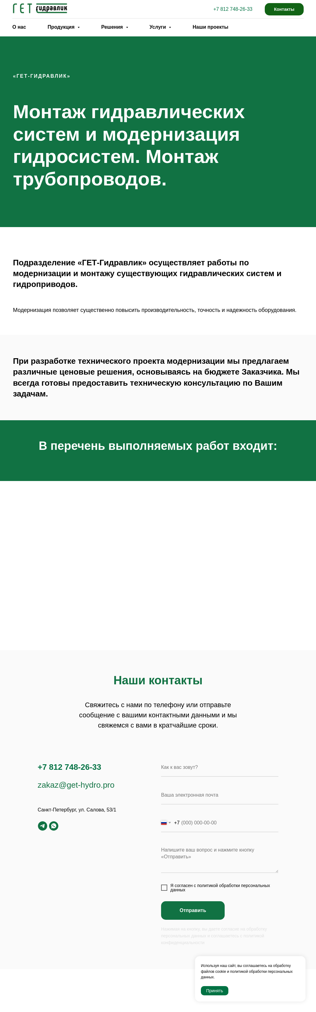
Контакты (284, 9)
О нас (19, 27)
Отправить (193, 910)
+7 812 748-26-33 (232, 9)
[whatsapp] (53, 826)
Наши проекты (210, 27)
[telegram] (42, 826)
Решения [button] (112, 27)
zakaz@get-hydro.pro (76, 785)
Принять (214, 990)
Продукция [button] (62, 27)
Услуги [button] (159, 27)
